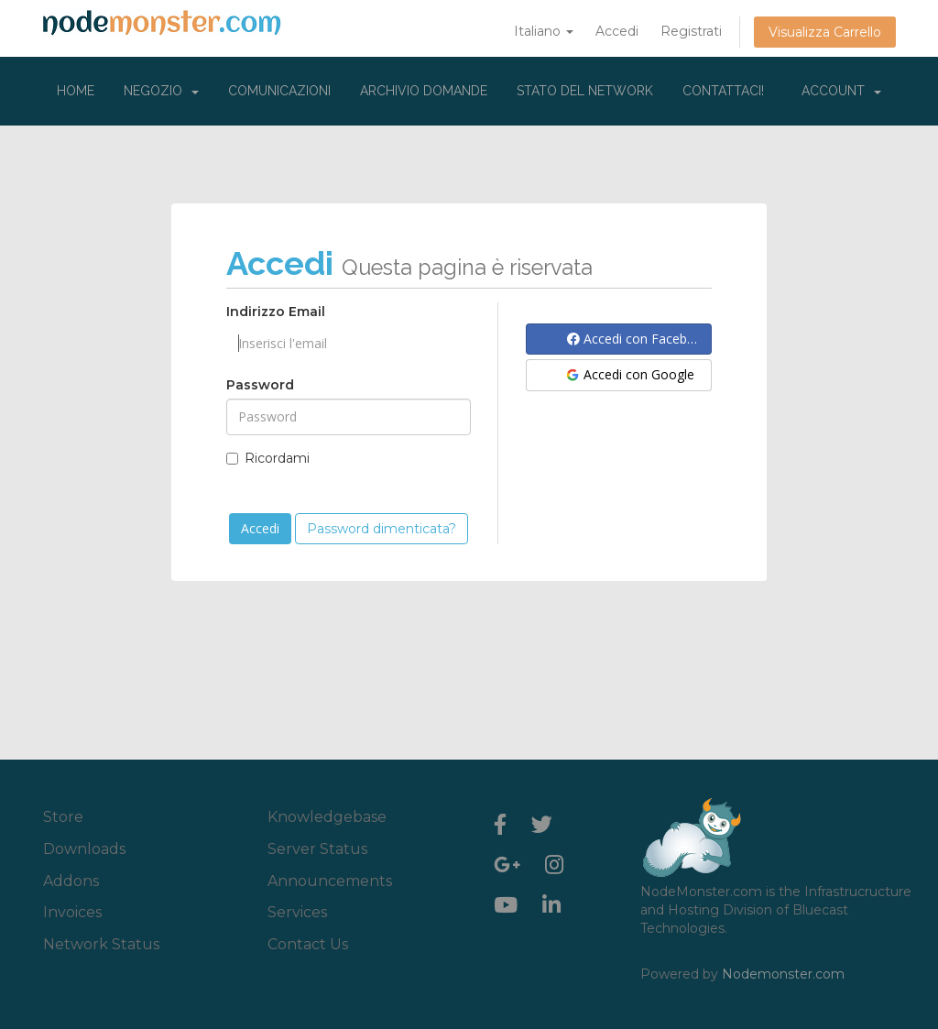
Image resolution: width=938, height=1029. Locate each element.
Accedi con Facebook (638, 338)
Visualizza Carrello (825, 32)
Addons (71, 881)
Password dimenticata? (381, 528)
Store (63, 817)
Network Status (101, 944)
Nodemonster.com (783, 974)
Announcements (329, 881)
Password (260, 385)
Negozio (161, 90)
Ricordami (268, 458)
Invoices (72, 912)
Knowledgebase (327, 817)
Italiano (543, 31)
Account (841, 90)
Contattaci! (723, 90)
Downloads (84, 849)
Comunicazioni (279, 90)
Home (75, 90)
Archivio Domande (423, 90)
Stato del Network (585, 90)
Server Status (317, 849)
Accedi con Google (629, 374)
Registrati (691, 31)
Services (297, 912)
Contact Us (307, 944)
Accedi (616, 31)
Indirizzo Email (275, 311)
